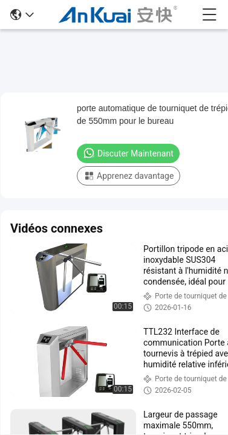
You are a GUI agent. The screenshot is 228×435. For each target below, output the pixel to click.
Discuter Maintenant (128, 153)
